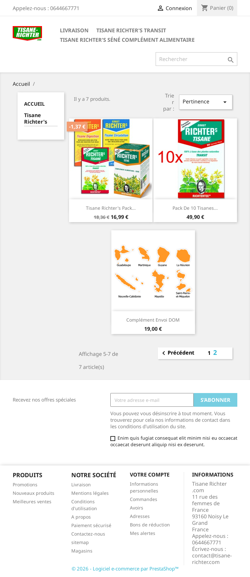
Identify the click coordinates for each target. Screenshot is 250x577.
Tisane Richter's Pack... (111, 208)
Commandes (143, 499)
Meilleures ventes (32, 501)
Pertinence (206, 102)
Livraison (74, 30)
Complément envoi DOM (153, 320)
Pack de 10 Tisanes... (195, 208)
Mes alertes (142, 533)
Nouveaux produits (33, 493)
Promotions (25, 484)
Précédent (177, 353)
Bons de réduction (150, 525)
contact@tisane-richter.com (212, 559)
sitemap (80, 542)
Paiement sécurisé (91, 525)
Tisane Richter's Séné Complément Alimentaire (127, 39)
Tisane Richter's (35, 118)
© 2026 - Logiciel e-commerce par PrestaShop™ (125, 568)
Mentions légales (90, 493)
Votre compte (150, 474)
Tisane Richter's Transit (131, 30)
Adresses (140, 516)
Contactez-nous (88, 534)
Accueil (34, 103)
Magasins (81, 551)
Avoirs (136, 508)
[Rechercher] (196, 59)
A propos (81, 517)
